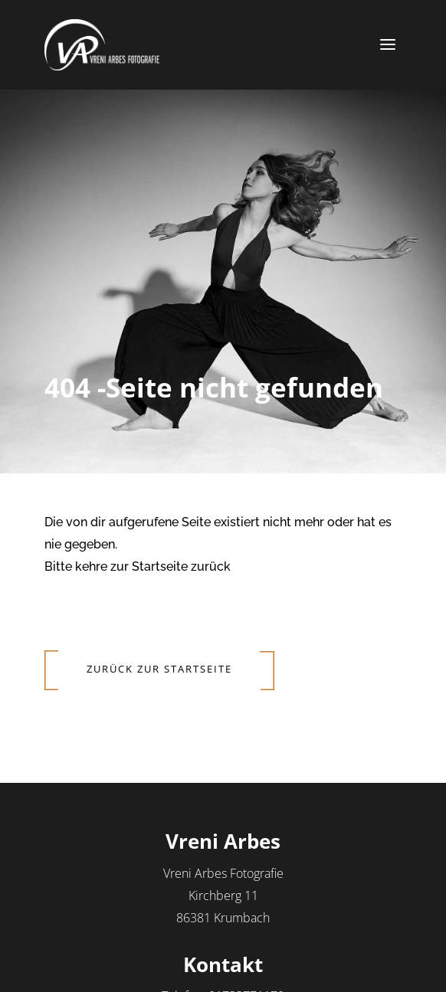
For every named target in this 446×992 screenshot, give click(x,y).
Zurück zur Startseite (159, 669)
